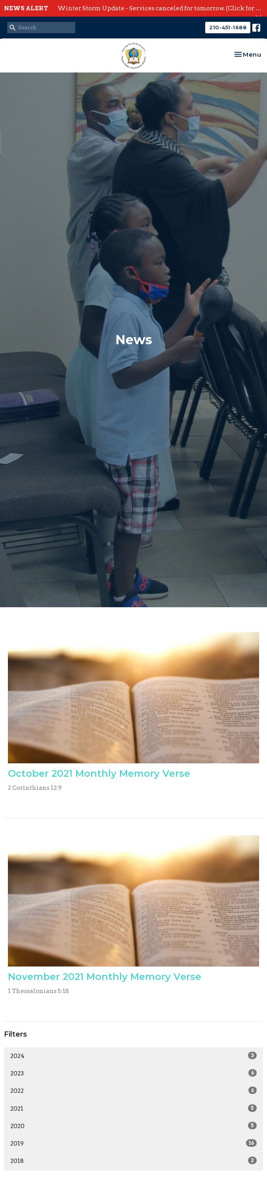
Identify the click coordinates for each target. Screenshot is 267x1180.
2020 (133, 1126)
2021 (133, 1108)
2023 (133, 1073)
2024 (133, 1056)
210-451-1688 (227, 27)
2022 (133, 1090)
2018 (133, 1161)
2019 (133, 1143)
